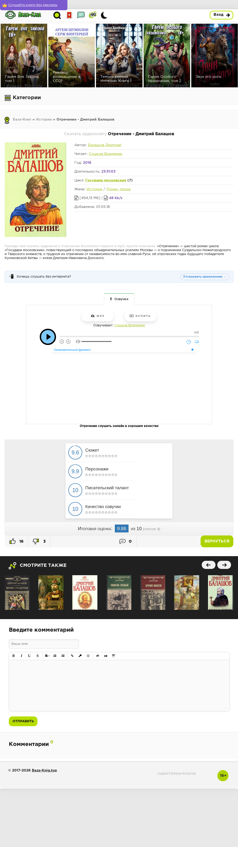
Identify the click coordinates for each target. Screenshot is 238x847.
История (44, 119)
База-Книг (22, 119)
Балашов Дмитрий (104, 145)
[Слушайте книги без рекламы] (33, 5)
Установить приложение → (204, 277)
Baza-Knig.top (44, 770)
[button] (13, 656)
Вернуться (217, 541)
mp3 (98, 316)
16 (16, 541)
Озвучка (121, 299)
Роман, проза (118, 189)
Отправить (23, 721)
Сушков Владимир (105, 153)
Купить (140, 316)
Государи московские (105, 180)
